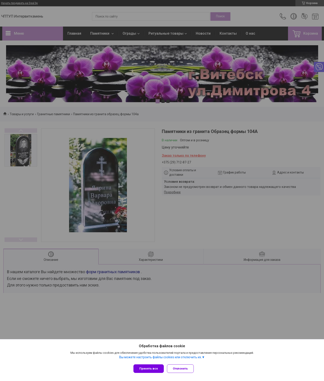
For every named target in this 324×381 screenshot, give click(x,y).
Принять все (148, 368)
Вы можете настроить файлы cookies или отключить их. (160, 358)
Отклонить (181, 368)
